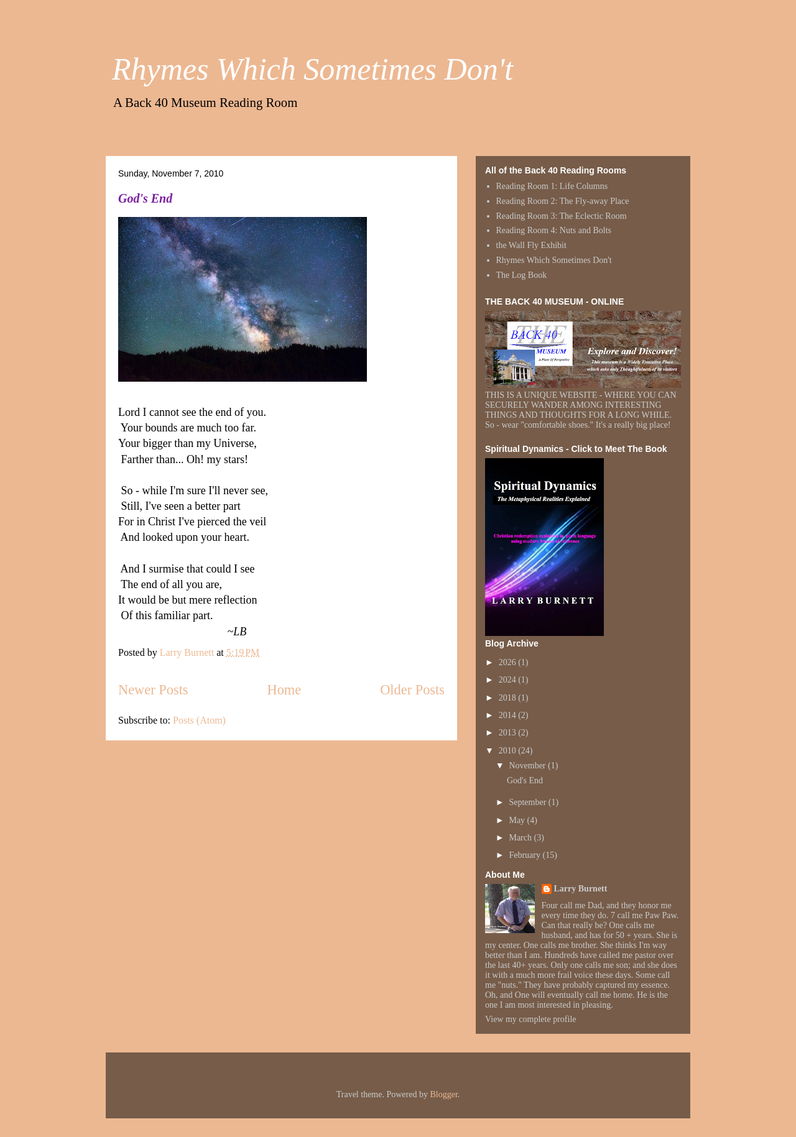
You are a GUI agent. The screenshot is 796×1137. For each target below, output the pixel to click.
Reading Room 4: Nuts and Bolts (554, 230)
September (528, 802)
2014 (509, 715)
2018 (509, 697)
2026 (509, 662)
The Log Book (521, 275)
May (518, 820)
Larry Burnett (581, 888)
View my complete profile (530, 1019)
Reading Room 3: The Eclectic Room (561, 216)
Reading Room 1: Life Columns (552, 186)
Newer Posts (153, 689)
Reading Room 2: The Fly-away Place (562, 201)
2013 (509, 732)
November (528, 765)
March (521, 837)
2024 (509, 679)
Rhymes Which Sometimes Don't (312, 69)
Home (284, 689)
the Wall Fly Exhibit (531, 245)
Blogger (443, 1094)
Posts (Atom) (199, 720)
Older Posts (412, 689)
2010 (509, 750)
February (525, 855)
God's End (145, 198)
